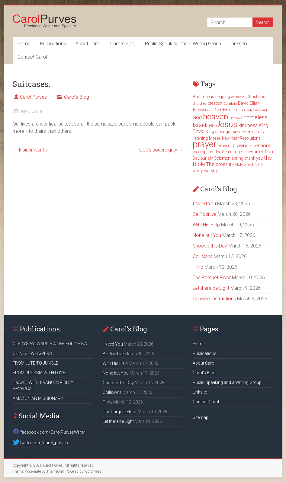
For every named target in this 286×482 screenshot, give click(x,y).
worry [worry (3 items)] (198, 170)
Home (24, 43)
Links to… (240, 43)
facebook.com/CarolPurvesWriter (49, 432)
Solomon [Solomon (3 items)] (222, 158)
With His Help (206, 225)
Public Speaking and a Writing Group (183, 43)
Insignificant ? (30, 150)
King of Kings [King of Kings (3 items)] (218, 131)
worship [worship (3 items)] (211, 170)
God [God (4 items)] (197, 117)
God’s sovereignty (161, 150)
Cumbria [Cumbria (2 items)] (230, 104)
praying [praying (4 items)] (241, 145)
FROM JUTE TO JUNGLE (35, 363)
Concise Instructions (214, 299)
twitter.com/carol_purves (40, 442)
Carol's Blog (76, 97)
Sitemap (200, 417)
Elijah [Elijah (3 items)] (255, 103)
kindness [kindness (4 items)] (248, 125)
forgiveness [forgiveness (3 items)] (203, 109)
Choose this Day (210, 246)
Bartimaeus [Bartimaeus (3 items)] (203, 96)
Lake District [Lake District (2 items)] (240, 132)
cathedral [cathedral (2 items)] (238, 97)
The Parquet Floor (212, 277)
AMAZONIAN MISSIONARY (38, 398)
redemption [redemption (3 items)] (203, 151)
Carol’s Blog (122, 43)
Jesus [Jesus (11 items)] (226, 124)
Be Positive (205, 214)
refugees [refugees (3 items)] (238, 151)
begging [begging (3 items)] (222, 96)
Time (198, 267)
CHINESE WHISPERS (32, 353)
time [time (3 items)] (258, 164)
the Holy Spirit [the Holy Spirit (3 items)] (241, 164)
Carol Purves (33, 97)
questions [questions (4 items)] (260, 145)
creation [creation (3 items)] (215, 103)
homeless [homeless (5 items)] (255, 117)
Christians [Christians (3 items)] (255, 96)
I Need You (204, 203)
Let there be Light (211, 288)
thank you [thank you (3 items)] (254, 158)
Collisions (203, 256)
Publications (53, 43)
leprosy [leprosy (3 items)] (258, 131)
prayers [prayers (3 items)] (225, 145)
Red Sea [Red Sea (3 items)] (221, 151)
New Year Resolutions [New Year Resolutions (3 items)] (241, 138)
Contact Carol (32, 57)
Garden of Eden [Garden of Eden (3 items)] (229, 109)
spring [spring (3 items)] (237, 158)
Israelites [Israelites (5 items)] (204, 125)
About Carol (88, 43)
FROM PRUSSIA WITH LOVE (39, 372)
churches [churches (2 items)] (200, 104)
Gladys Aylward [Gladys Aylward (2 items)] (255, 110)
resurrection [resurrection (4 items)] (260, 152)
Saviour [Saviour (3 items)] (200, 158)
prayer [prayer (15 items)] (205, 144)
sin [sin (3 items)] (210, 158)
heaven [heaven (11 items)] (215, 116)
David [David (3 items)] (243, 103)
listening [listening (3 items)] (200, 138)
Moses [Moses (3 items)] (215, 138)
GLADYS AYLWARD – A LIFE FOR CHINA (50, 343)
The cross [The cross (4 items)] (217, 164)
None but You (207, 235)
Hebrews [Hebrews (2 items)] (236, 118)
